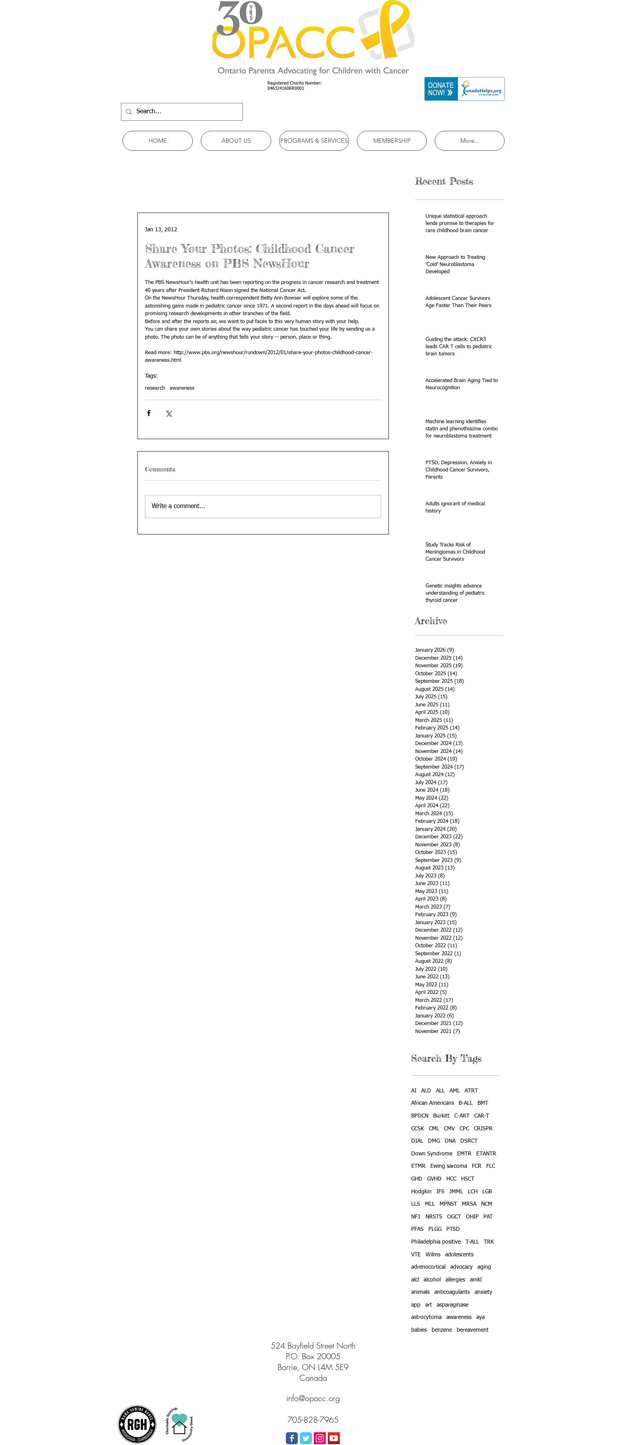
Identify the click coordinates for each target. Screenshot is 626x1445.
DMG (434, 1141)
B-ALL (466, 1103)
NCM (486, 1204)
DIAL (417, 1141)
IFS (440, 1192)
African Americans (432, 1103)
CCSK (417, 1129)
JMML (456, 1192)
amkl (475, 1280)
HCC (451, 1179)
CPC (464, 1129)
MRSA (469, 1204)
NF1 (416, 1217)
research (155, 388)
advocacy (461, 1267)
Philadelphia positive (436, 1242)
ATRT (471, 1091)
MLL (430, 1204)
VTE (416, 1255)
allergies (455, 1280)
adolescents (459, 1255)
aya (480, 1317)
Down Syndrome (431, 1154)
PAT (488, 1217)
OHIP (472, 1217)
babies (419, 1330)
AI (413, 1091)
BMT (482, 1103)
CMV (449, 1129)
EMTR (464, 1154)
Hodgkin (421, 1192)
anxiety (483, 1292)
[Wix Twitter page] (306, 1438)
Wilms (433, 1255)
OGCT (454, 1217)
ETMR (418, 1166)
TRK (489, 1242)
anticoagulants (452, 1292)
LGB (487, 1192)
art (428, 1305)
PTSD (453, 1229)
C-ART (462, 1116)
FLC (490, 1166)
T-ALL (472, 1242)
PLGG (435, 1229)
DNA (450, 1141)
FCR (476, 1166)
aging (484, 1267)
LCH (472, 1192)
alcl (415, 1280)
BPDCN (419, 1116)
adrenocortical (428, 1267)
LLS (415, 1204)
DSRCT (468, 1141)
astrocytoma (426, 1317)
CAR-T (481, 1116)
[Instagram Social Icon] (320, 1438)
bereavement (473, 1330)
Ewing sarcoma (448, 1166)
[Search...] (181, 111)
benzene (442, 1330)
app (415, 1305)
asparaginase (452, 1305)
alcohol (432, 1280)
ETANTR (486, 1154)
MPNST (448, 1204)
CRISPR (483, 1129)
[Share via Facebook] (149, 413)
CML (434, 1129)
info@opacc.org (313, 1398)
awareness (182, 388)
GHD (416, 1179)
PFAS (417, 1229)
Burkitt (441, 1116)
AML (455, 1091)
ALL (440, 1091)
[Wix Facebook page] (292, 1438)
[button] (236, 141)
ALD (426, 1091)
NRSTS (434, 1217)
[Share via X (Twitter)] (168, 413)
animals (420, 1292)
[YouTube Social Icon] (334, 1438)
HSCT (467, 1179)
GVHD (434, 1179)
